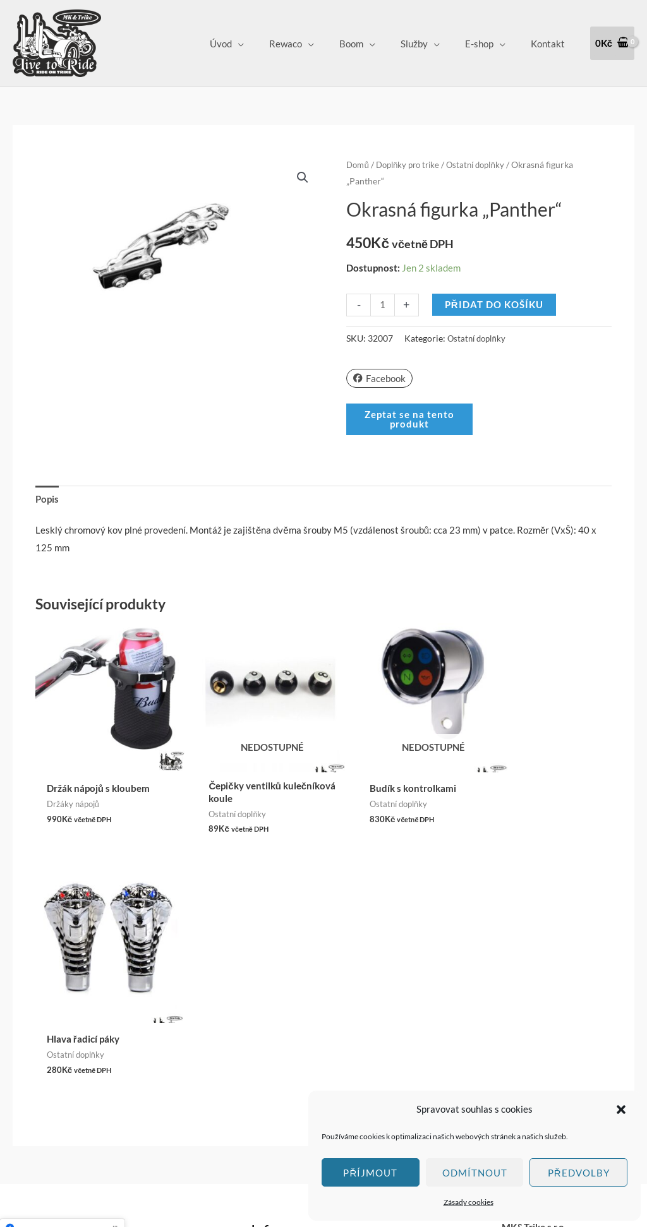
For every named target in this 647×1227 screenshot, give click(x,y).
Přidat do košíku (494, 304)
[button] (621, 1109)
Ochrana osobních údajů (300, 1047)
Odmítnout (474, 1172)
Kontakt (551, 43)
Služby (430, 43)
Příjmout (370, 1172)
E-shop (489, 43)
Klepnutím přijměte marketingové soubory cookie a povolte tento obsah (62, 1015)
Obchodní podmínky (292, 1012)
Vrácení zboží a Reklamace (306, 1029)
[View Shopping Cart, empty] (612, 43)
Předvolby (579, 1172)
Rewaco (314, 43)
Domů (358, 164)
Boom (373, 43)
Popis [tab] (47, 499)
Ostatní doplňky (485, 164)
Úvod (256, 43)
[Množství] (382, 305)
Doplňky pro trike (412, 164)
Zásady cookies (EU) (293, 1064)
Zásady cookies (468, 1202)
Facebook (379, 377)
